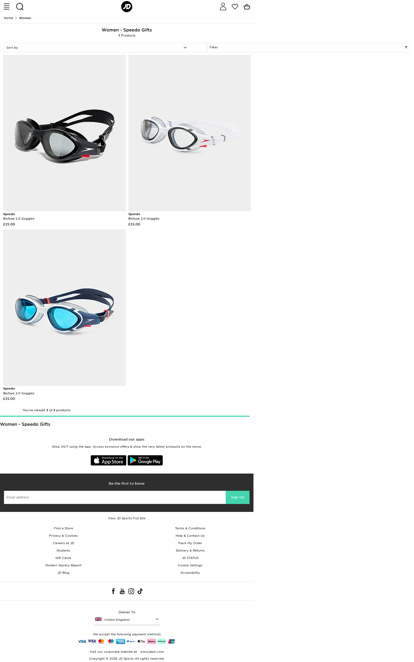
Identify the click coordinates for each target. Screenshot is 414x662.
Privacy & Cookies (63, 536)
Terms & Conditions (190, 528)
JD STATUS (190, 558)
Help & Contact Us (190, 536)
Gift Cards (63, 558)
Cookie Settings (190, 565)
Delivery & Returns (190, 550)
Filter (308, 47)
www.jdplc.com (151, 652)
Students (63, 550)
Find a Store (63, 528)
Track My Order (190, 543)
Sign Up (237, 497)
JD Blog (63, 573)
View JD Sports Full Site (126, 518)
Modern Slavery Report (63, 565)
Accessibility (190, 573)
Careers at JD (63, 543)
